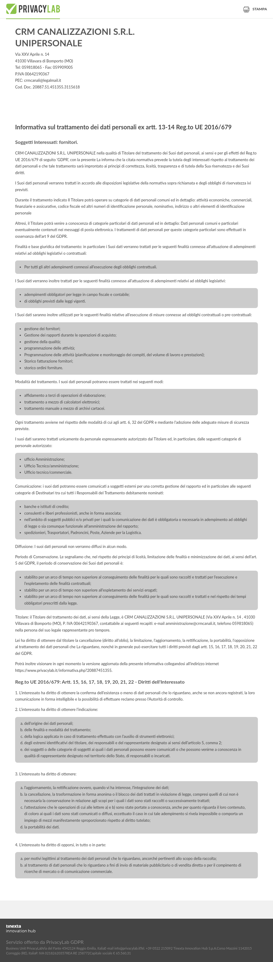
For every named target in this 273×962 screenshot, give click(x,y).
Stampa (255, 9)
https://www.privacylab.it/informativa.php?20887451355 (63, 670)
